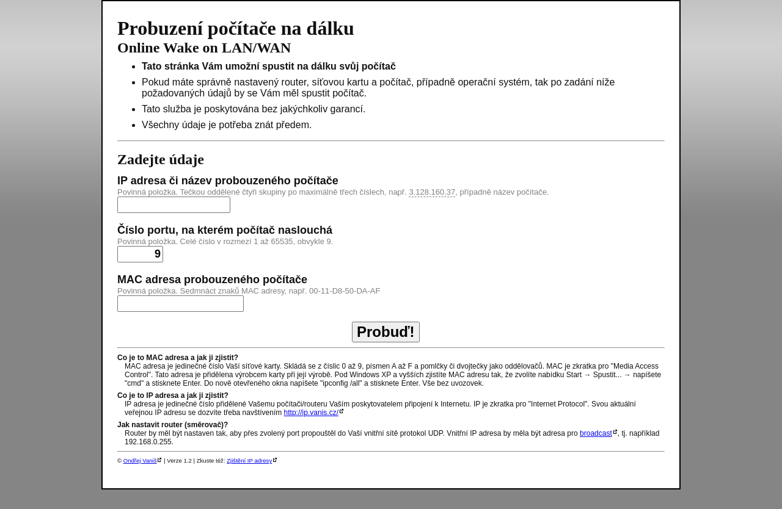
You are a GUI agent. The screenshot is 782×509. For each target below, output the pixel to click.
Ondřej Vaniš (140, 460)
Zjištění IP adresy (249, 460)
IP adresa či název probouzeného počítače (227, 181)
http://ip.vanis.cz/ (311, 412)
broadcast (596, 433)
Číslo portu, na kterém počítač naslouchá (224, 230)
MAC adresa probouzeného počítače (212, 279)
